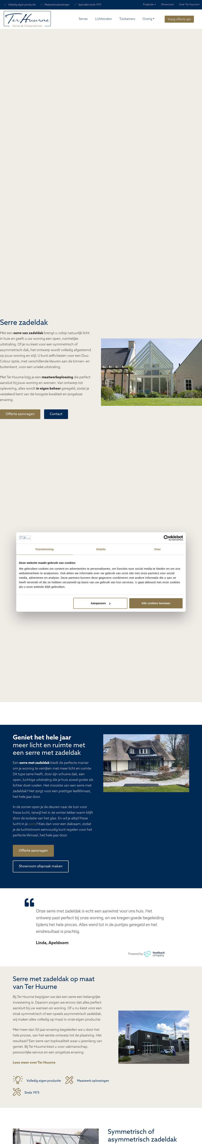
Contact (56, 414)
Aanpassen (100, 603)
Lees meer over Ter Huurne (34, 1063)
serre (32, 824)
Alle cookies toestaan (156, 603)
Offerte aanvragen (20, 414)
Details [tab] (101, 549)
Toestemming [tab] (44, 549)
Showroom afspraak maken (41, 866)
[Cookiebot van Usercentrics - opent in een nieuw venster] (166, 538)
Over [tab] (157, 549)
